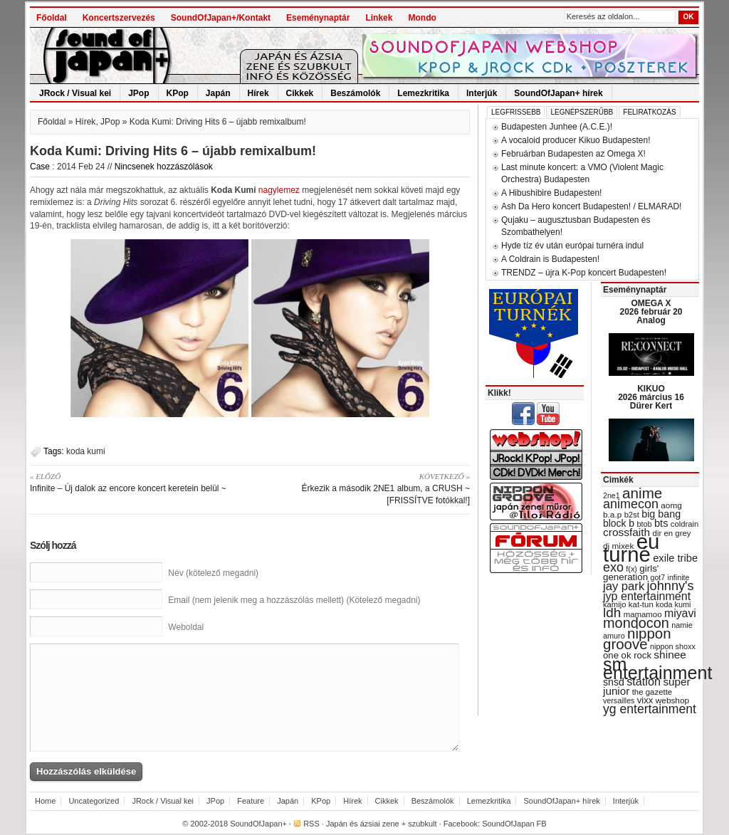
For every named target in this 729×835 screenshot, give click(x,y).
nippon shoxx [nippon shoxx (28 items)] (673, 646)
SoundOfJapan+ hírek (558, 93)
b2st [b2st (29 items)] (631, 514)
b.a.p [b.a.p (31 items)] (612, 515)
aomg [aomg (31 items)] (671, 505)
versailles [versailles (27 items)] (618, 700)
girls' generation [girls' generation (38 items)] (631, 572)
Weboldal (186, 627)
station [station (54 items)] (643, 681)
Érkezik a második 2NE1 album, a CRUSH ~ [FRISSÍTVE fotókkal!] (365, 488)
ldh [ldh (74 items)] (612, 612)
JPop (138, 93)
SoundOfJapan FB (514, 823)
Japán (218, 93)
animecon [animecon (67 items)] (631, 504)
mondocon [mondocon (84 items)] (636, 623)
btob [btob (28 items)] (643, 524)
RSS (311, 823)
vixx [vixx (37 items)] (645, 700)
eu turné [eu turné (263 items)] (631, 548)
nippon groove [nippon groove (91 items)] (637, 638)
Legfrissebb (515, 112)
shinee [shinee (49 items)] (670, 654)
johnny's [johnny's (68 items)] (670, 586)
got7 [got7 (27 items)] (657, 577)
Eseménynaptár (318, 18)
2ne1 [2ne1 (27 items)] (611, 495)
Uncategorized (93, 801)
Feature (250, 801)
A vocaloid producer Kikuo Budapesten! (575, 140)
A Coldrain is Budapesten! (550, 259)
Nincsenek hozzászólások (164, 167)
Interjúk (481, 93)
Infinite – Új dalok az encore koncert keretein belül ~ (135, 482)
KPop (178, 93)
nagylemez (279, 190)
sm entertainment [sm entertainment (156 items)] (657, 668)
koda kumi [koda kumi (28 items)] (673, 604)
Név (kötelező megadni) (213, 573)
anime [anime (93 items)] (642, 493)
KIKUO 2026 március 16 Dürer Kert (651, 397)
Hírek (258, 93)
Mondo (422, 18)
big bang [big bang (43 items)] (661, 514)
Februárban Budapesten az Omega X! (573, 154)
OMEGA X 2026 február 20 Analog (650, 311)
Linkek (378, 18)
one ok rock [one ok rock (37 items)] (627, 655)
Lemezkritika (423, 93)
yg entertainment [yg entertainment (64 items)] (649, 709)
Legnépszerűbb (581, 112)
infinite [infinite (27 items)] (679, 577)
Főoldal (51, 18)
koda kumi (85, 451)
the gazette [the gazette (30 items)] (652, 692)
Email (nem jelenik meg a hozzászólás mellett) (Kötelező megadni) (294, 600)
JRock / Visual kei (75, 93)
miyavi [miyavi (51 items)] (680, 613)
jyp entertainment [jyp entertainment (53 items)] (647, 595)
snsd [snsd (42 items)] (613, 682)
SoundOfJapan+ (258, 823)
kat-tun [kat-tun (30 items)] (641, 604)
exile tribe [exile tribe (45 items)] (675, 558)
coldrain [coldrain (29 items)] (684, 524)
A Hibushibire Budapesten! (551, 193)
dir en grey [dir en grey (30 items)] (672, 533)
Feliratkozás (649, 112)
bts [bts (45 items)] (661, 523)
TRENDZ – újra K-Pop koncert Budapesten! (583, 273)
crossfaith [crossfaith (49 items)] (626, 532)
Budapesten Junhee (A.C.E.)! (556, 127)
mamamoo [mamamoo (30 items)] (643, 614)
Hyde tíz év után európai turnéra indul (572, 246)
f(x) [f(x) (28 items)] (631, 568)
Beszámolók (355, 93)
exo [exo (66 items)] (613, 567)
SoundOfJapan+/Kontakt (221, 18)
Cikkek (300, 93)
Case (40, 167)
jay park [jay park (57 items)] (623, 586)
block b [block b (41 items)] (618, 523)
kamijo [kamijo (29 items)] (614, 604)
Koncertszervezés (119, 18)
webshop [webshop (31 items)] (672, 700)
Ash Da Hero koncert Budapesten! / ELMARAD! (591, 206)
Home (45, 801)
